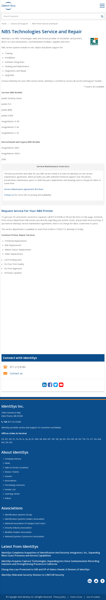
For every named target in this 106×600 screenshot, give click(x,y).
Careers (8, 476)
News (7, 463)
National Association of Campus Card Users (25, 523)
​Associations (12, 508)
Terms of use (76, 597)
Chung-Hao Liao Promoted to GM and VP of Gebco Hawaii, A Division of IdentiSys (45, 569)
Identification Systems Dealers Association (24, 518)
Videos (8, 498)
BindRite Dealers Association (18, 532)
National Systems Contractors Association (24, 536)
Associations (10, 480)
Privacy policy (59, 597)
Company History (13, 458)
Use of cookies (93, 597)
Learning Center (12, 493)
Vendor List (10, 489)
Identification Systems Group (18, 514)
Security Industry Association (18, 527)
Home (4, 24)
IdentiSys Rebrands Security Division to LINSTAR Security (32, 574)
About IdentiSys (14, 452)
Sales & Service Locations (16, 467)
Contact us (9, 194)
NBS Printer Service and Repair (45, 24)
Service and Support (19, 24)
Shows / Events (12, 471)
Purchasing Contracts (15, 485)
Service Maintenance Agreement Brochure (23, 189)
